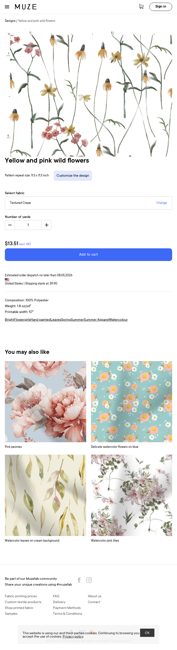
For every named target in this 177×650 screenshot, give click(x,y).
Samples (11, 614)
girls (27, 320)
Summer (77, 320)
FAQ (56, 596)
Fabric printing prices (21, 596)
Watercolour (118, 320)
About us (94, 596)
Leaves (56, 320)
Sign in (160, 7)
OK (147, 633)
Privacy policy (73, 637)
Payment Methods (67, 608)
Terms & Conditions (67, 614)
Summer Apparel (96, 320)
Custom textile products (23, 602)
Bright (9, 320)
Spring (66, 320)
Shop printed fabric (19, 608)
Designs (10, 21)
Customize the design (73, 176)
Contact (94, 602)
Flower (19, 320)
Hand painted (40, 320)
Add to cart (88, 255)
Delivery (59, 602)
